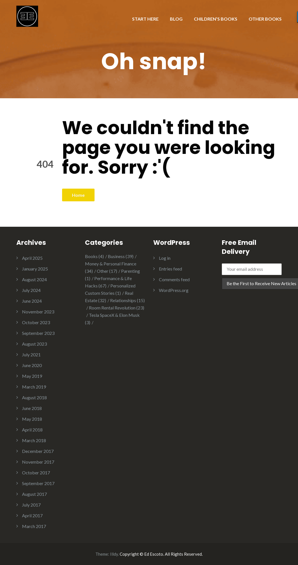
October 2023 (36, 322)
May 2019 (32, 376)
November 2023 (38, 311)
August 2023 (34, 343)
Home (78, 195)
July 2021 (31, 354)
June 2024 (32, 301)
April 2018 (32, 429)
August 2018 (34, 397)
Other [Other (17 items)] (107, 271)
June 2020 (32, 365)
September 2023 (38, 333)
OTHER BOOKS (265, 18)
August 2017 (34, 494)
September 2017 (38, 483)
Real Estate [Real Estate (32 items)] (109, 296)
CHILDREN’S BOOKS (215, 18)
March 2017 (34, 526)
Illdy (114, 554)
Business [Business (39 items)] (120, 256)
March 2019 (34, 386)
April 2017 (32, 515)
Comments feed (174, 279)
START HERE (145, 18)
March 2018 (34, 440)
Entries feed (170, 268)
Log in (164, 258)
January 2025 (35, 268)
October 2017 (36, 472)
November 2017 (38, 461)
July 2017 (31, 504)
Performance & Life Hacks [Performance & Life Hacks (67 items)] (108, 282)
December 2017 (38, 451)
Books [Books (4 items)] (94, 256)
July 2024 (31, 290)
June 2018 (32, 408)
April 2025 (32, 258)
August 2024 (34, 279)
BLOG (176, 18)
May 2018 (32, 419)
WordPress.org (174, 290)
